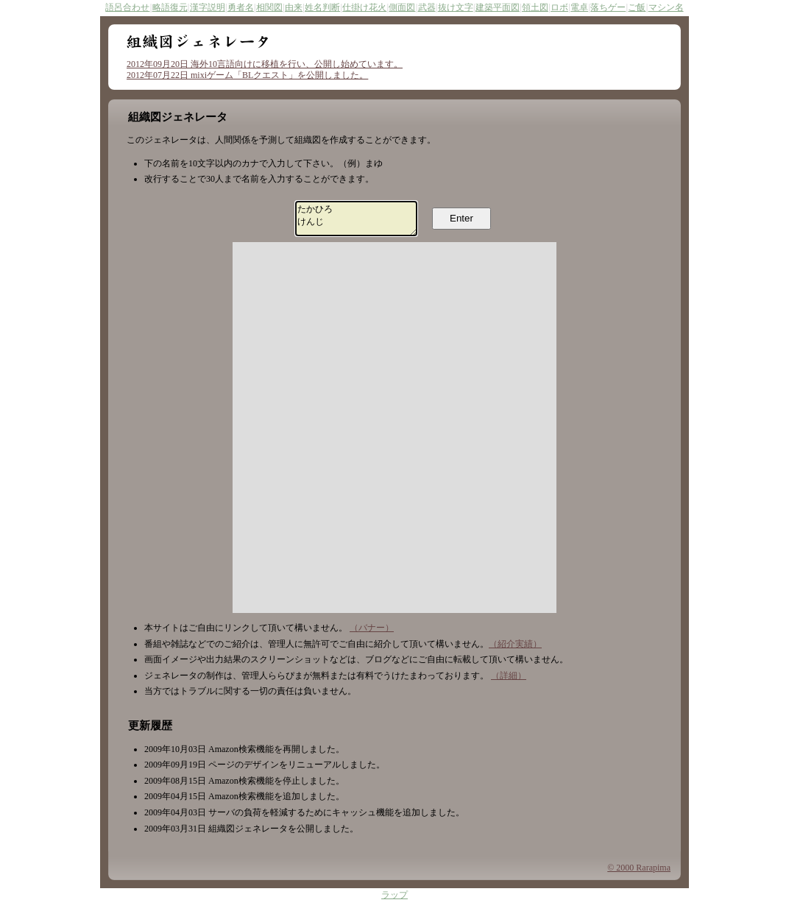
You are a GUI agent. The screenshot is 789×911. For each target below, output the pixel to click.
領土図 (535, 7)
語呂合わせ (127, 7)
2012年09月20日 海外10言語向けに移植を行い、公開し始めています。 (265, 64)
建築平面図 (497, 7)
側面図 (402, 7)
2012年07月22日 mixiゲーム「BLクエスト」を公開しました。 (247, 75)
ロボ (559, 7)
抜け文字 (455, 7)
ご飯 (636, 7)
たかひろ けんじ (356, 222)
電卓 (579, 7)
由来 (293, 7)
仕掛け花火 (364, 7)
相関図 (269, 7)
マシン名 (666, 7)
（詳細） (508, 682)
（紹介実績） (515, 650)
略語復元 (170, 7)
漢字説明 (207, 7)
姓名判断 (322, 7)
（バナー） (372, 634)
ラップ (394, 902)
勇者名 (240, 7)
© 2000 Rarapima (639, 874)
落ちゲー (608, 7)
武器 (427, 7)
